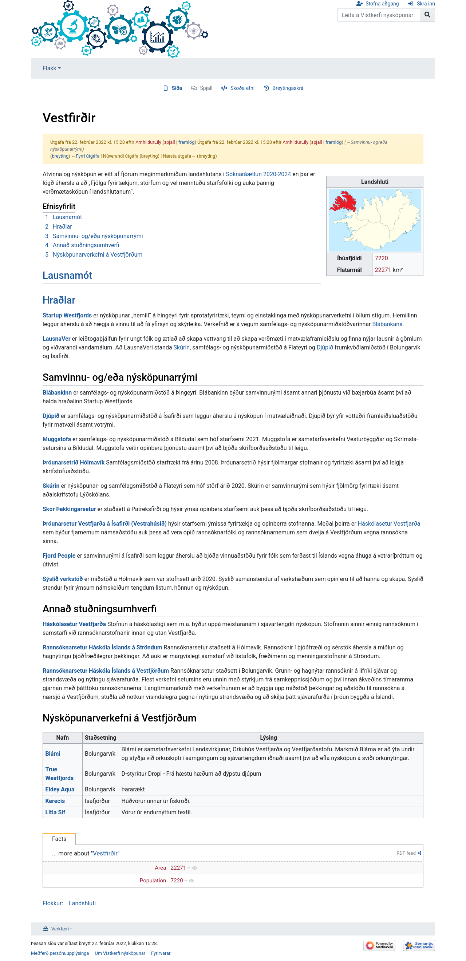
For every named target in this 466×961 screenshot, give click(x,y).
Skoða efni (242, 88)
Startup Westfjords (67, 315)
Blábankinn (57, 392)
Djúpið (325, 347)
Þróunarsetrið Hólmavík (73, 462)
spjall (169, 142)
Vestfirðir (105, 853)
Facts (59, 838)
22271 (383, 269)
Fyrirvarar (160, 953)
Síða (177, 88)
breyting (60, 156)
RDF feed (406, 853)
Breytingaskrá (288, 88)
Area (160, 868)
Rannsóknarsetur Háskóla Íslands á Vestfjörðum (106, 670)
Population (153, 880)
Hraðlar (59, 300)
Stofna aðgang (382, 4)
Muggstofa (57, 439)
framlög (186, 142)
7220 (381, 258)
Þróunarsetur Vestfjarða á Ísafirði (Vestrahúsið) (105, 523)
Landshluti (82, 903)
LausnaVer (57, 338)
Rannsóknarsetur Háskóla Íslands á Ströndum (102, 647)
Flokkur (52, 903)
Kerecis (55, 801)
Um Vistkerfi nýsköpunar (120, 953)
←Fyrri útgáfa (85, 156)
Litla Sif (55, 812)
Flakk (49, 68)
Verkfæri (60, 929)
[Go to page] (427, 15)
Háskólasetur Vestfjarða (389, 523)
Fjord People (59, 555)
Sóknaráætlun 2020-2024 (258, 174)
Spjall (206, 88)
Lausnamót (67, 275)
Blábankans (387, 324)
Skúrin (182, 347)
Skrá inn (426, 4)
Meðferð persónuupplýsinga (60, 953)
